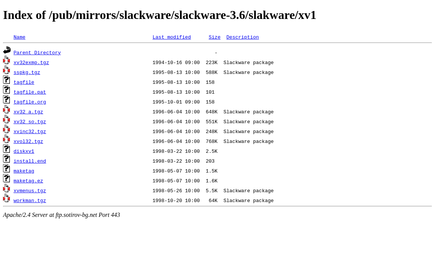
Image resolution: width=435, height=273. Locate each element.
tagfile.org (30, 101)
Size (215, 36)
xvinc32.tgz (30, 131)
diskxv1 (24, 150)
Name (19, 36)
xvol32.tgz (28, 141)
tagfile (24, 81)
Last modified (171, 36)
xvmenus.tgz (30, 190)
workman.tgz (30, 200)
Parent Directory (37, 52)
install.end (30, 160)
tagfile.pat (30, 91)
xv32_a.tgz (28, 111)
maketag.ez (28, 180)
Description (242, 36)
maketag (24, 170)
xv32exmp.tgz (31, 62)
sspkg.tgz (27, 72)
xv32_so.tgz (30, 121)
